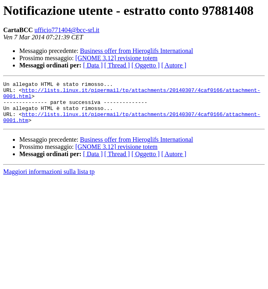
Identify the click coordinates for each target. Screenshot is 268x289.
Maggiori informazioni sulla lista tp (49, 180)
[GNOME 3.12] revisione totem (117, 58)
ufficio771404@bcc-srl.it (67, 29)
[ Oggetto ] (145, 65)
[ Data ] (93, 65)
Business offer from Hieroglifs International (136, 50)
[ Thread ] (117, 65)
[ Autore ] (173, 65)
